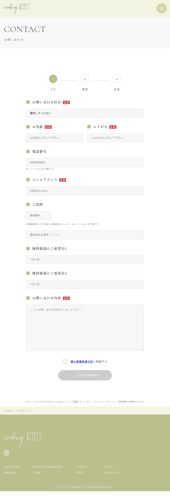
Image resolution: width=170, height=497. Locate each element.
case (37, 478)
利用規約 (123, 401)
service (11, 478)
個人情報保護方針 (82, 361)
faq (80, 478)
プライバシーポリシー (104, 401)
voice (82, 467)
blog (108, 467)
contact (112, 478)
